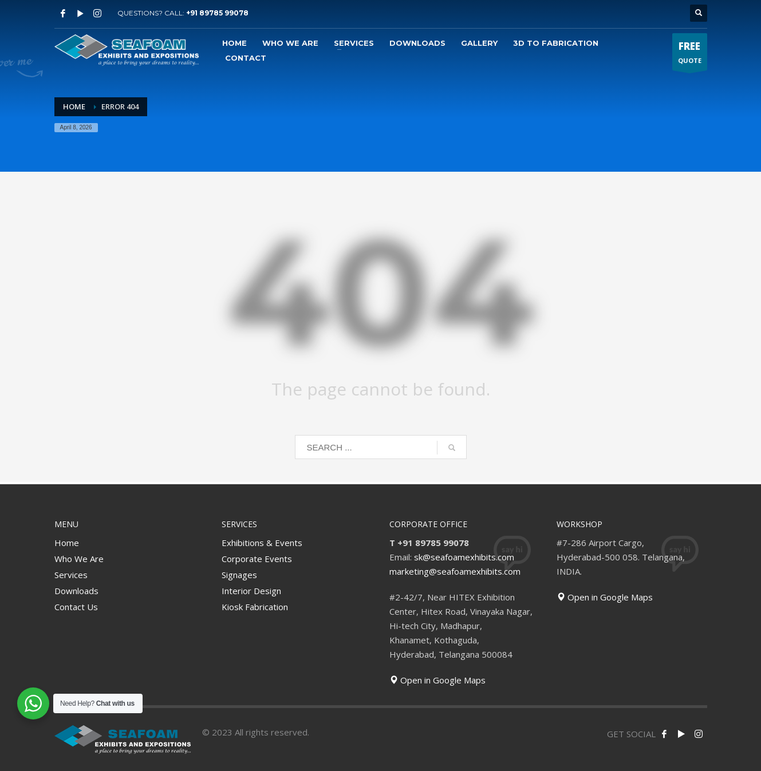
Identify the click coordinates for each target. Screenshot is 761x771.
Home (66, 542)
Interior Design (251, 590)
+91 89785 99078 (217, 13)
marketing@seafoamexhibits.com (455, 571)
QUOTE (689, 54)
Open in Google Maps (437, 680)
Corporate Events (257, 558)
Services (71, 574)
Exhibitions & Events (262, 542)
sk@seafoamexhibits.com (464, 557)
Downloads (76, 590)
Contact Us (76, 606)
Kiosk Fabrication (255, 606)
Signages (239, 574)
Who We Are (79, 558)
